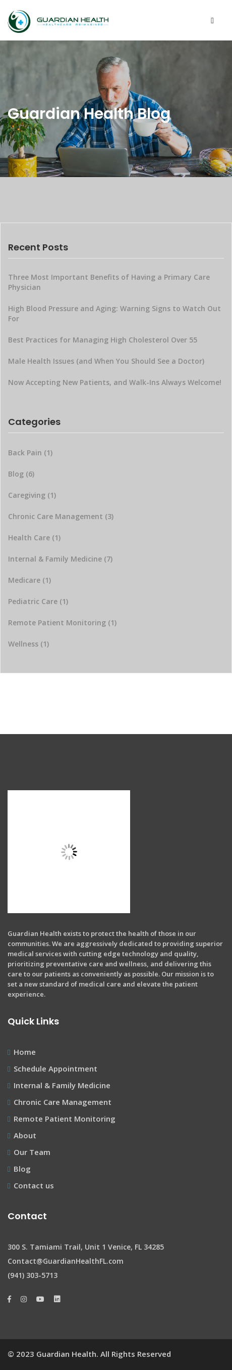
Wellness (29, 644)
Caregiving (33, 495)
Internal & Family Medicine (61, 559)
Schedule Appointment (55, 1068)
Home (25, 1052)
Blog (22, 474)
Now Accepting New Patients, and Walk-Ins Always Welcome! (114, 382)
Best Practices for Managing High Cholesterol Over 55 (102, 340)
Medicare (30, 580)
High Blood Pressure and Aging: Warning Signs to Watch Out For (114, 313)
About (25, 1135)
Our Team (32, 1152)
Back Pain (31, 452)
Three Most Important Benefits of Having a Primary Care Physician (109, 282)
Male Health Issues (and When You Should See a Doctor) (106, 361)
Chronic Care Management (61, 516)
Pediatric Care (39, 601)
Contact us (34, 1185)
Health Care (35, 537)
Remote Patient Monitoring (63, 622)
